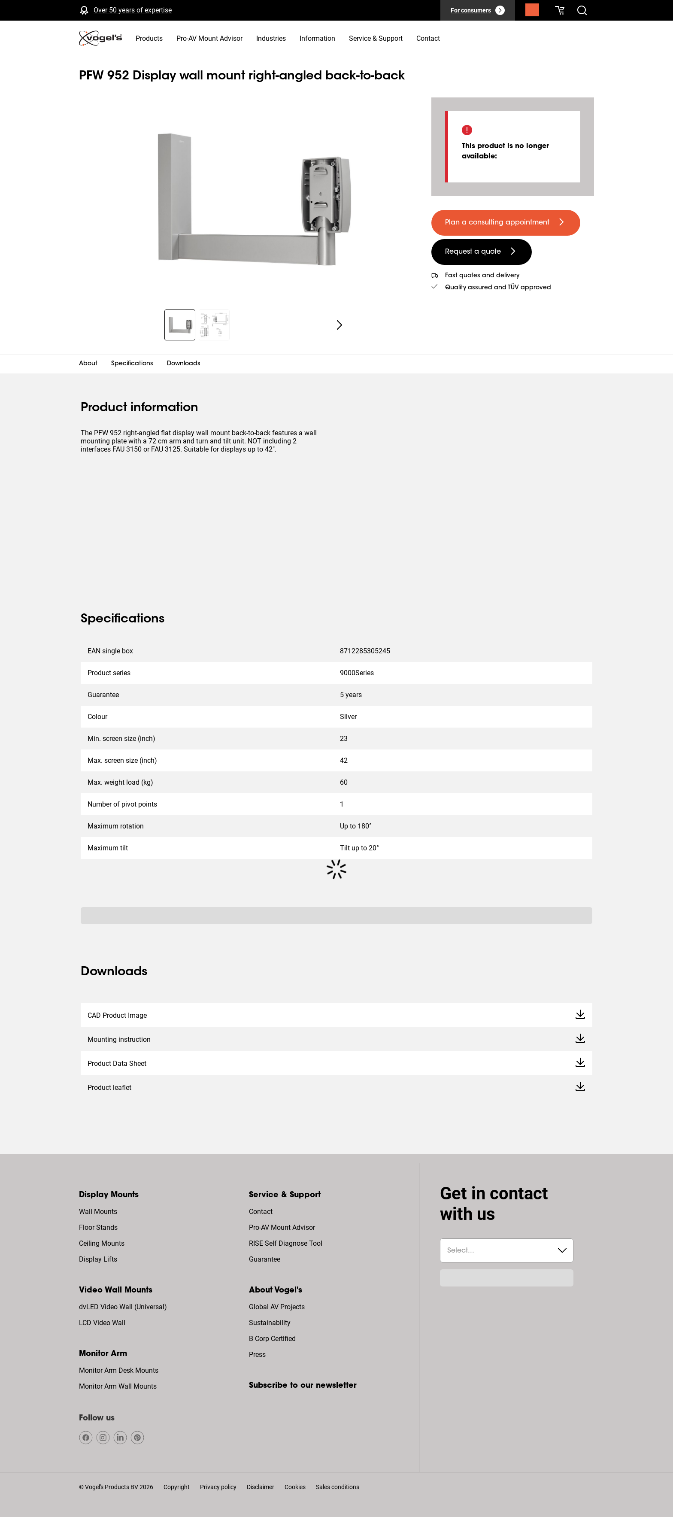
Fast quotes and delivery (482, 276)
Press (257, 1354)
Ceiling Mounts (101, 1243)
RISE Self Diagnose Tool (285, 1243)
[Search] (532, 12)
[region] (248, 198)
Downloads (183, 364)
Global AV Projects (277, 1307)
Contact (261, 1212)
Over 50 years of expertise (133, 10)
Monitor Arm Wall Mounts (118, 1386)
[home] (100, 38)
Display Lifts (98, 1259)
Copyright (177, 1487)
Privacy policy (218, 1487)
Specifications (132, 364)
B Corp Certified (272, 1339)
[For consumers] (477, 10)
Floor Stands (98, 1227)
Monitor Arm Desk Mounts (118, 1370)
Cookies (295, 1487)
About (88, 364)
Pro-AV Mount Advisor (282, 1227)
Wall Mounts (98, 1212)
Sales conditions (337, 1487)
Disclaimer (260, 1487)
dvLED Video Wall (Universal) (123, 1307)
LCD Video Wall (102, 1323)
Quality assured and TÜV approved (498, 288)
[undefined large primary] (505, 223)
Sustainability (270, 1323)
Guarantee (264, 1259)
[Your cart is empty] (559, 10)
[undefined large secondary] (481, 252)
